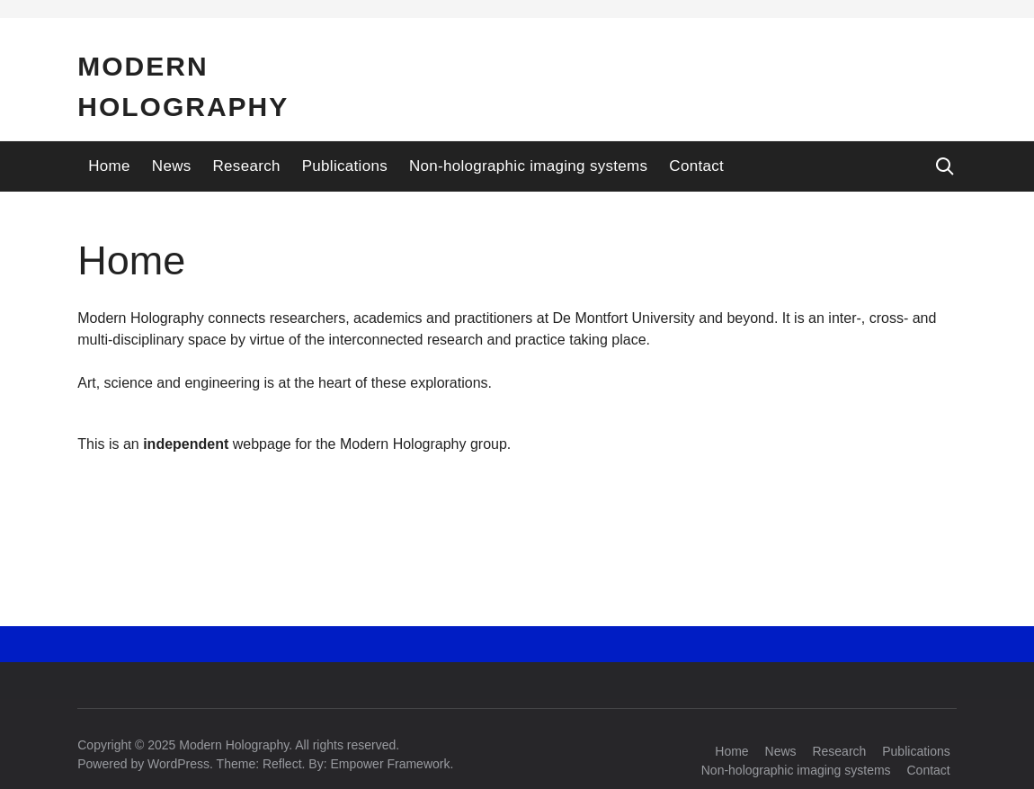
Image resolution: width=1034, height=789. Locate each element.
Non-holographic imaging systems (528, 166)
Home (109, 166)
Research (247, 166)
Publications (345, 166)
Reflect (282, 764)
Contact (696, 166)
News (172, 166)
